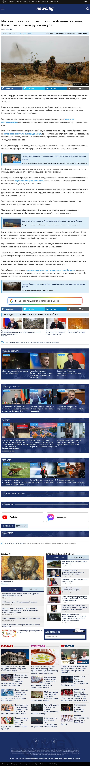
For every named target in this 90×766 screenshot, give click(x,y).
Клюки (26, 1)
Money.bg (14, 764)
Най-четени (33, 589)
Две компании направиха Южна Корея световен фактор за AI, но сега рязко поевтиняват (14, 695)
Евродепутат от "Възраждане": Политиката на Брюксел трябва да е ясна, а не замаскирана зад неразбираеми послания (20, 610)
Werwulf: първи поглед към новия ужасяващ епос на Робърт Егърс (45, 709)
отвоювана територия (51, 342)
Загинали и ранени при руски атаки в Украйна (77, 331)
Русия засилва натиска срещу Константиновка (32, 331)
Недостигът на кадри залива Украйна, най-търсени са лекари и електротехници (14, 709)
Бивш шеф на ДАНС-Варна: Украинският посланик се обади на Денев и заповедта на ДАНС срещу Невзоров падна (74, 617)
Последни (12, 589)
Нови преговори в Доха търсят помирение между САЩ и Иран (21, 625)
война (23, 342)
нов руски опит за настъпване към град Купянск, (51, 270)
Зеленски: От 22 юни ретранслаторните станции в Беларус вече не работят (73, 572)
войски (17, 342)
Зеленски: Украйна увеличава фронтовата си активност (69, 373)
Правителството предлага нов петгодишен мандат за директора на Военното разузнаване (75, 607)
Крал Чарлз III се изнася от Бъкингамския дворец (71, 589)
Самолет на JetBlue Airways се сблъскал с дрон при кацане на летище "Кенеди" (20, 595)
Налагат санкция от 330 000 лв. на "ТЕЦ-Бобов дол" (21, 618)
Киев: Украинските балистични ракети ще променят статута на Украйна (41, 374)
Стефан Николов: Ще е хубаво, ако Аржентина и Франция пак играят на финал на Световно (74, 669)
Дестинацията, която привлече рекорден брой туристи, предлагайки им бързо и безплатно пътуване (43, 443)
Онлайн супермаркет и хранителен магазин (30, 631)
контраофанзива (37, 342)
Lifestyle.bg (23, 764)
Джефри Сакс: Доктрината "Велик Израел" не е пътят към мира (42, 409)
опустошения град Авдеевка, (29, 180)
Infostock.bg (53, 764)
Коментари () (82, 33)
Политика (59, 33)
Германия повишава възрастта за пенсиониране (74, 580)
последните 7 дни (57, 557)
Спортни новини (36, 1)
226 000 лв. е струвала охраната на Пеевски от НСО (70, 408)
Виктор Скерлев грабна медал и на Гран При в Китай (75, 720)
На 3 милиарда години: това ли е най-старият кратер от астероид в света (45, 696)
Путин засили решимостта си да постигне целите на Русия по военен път (56, 332)
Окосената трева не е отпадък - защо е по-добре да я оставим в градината (16, 482)
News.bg (5, 764)
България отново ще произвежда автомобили (74, 562)
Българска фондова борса (54, 1)
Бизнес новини (18, 1)
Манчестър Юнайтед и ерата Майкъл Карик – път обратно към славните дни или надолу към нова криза (74, 695)
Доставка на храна (45, 1)
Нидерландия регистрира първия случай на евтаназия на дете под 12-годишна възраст (74, 598)
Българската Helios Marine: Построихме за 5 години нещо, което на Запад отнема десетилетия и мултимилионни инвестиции (16, 445)
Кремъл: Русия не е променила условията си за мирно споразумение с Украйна (11, 333)
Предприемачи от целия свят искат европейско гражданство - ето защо (69, 442)
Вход (86, 1)
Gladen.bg (43, 764)
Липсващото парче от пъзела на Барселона (80, 708)
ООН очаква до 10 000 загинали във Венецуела (19, 602)
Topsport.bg (33, 764)
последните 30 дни (78, 557)
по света (29, 342)
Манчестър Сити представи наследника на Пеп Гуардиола (74, 681)
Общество (4, 584)
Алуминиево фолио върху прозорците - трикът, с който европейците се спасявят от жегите (44, 682)
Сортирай (21, 526)
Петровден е (7, 581)
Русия (7, 342)
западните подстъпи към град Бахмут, (23, 134)
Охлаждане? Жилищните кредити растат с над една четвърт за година (13, 668)
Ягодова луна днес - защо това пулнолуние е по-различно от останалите (44, 722)
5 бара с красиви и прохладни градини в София (70, 481)
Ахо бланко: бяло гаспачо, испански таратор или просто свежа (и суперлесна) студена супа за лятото (44, 669)
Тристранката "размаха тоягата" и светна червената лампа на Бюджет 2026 (15, 409)
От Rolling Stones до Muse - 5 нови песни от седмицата (43, 481)
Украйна (50, 33)
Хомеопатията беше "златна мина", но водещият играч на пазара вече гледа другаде (14, 723)
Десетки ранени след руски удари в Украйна (15, 372)
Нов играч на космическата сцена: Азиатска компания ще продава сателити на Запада (14, 680)
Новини (11, 1)
